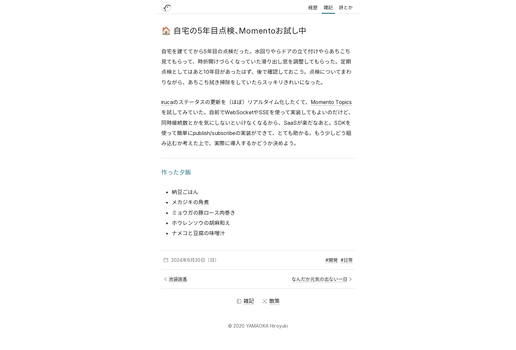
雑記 (328, 7)
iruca (167, 102)
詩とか (346, 7)
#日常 (347, 260)
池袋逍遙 (177, 279)
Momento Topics (331, 102)
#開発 (331, 260)
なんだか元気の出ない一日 (320, 279)
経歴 (313, 7)
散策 (271, 301)
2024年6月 (183, 260)
